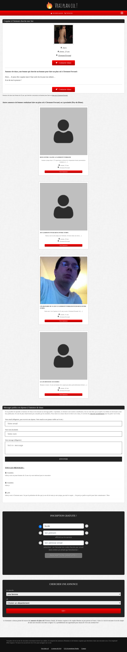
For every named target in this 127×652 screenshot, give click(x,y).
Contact (83, 648)
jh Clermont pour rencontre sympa (54, 232)
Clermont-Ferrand (64, 55)
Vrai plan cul (45, 648)
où (7, 599)
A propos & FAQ (56, 648)
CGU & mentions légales (71, 648)
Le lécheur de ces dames (49, 381)
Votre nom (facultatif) (11, 430)
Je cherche (10, 590)
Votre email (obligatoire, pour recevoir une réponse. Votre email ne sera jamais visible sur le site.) (34, 419)
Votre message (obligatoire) (13, 440)
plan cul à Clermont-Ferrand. (60, 95)
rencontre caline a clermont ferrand (55, 157)
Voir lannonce (63, 172)
